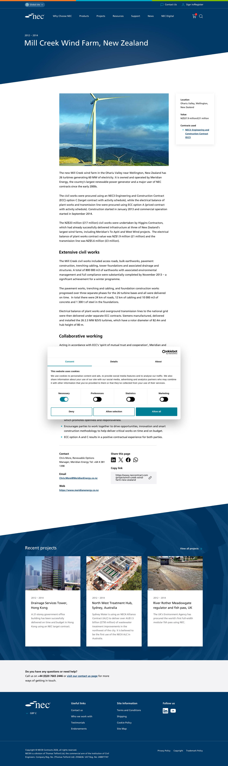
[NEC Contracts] (35, 16)
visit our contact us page (82, 676)
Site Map (122, 728)
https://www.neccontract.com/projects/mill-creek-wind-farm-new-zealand (134, 477)
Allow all (156, 411)
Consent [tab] (69, 361)
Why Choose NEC (62, 16)
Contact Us (168, 5)
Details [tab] (114, 361)
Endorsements (79, 728)
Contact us (77, 710)
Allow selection (114, 411)
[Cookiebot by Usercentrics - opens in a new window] (164, 352)
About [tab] (158, 361)
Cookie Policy (124, 722)
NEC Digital (167, 16)
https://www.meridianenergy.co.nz (79, 490)
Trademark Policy (194, 750)
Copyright (178, 750)
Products (84, 16)
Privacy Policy (164, 750)
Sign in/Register (192, 5)
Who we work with (81, 716)
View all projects (191, 549)
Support (135, 16)
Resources (118, 16)
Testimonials (78, 722)
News (151, 16)
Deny (71, 411)
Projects (101, 16)
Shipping (122, 716)
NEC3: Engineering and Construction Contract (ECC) (197, 134)
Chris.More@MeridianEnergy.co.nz (78, 478)
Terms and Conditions (129, 710)
